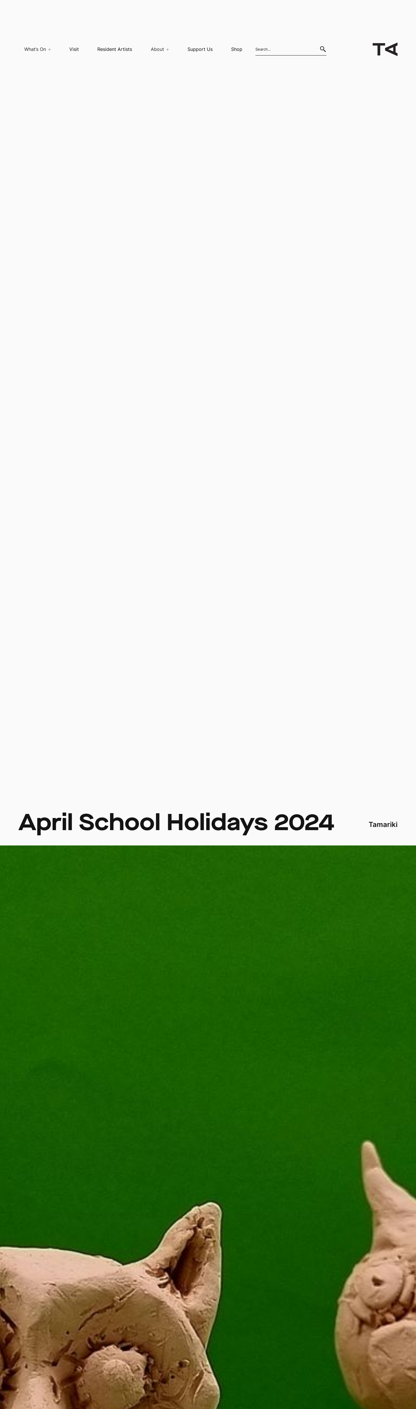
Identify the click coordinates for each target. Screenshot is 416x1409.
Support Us (200, 49)
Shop (236, 49)
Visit (74, 49)
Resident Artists (114, 49)
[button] (34, 49)
